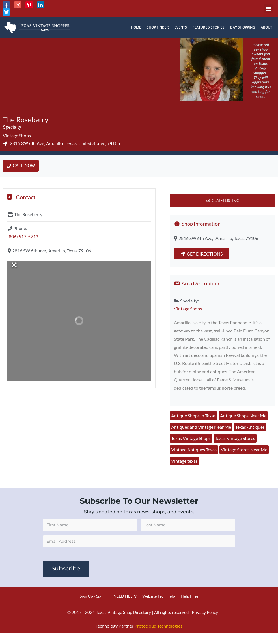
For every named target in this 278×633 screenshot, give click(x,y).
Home (136, 27)
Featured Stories (209, 27)
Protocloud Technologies (158, 626)
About (266, 27)
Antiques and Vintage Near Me (201, 427)
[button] (268, 8)
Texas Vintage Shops (191, 438)
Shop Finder (158, 27)
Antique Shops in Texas (193, 415)
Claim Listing (225, 200)
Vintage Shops (17, 135)
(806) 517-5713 (22, 236)
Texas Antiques (250, 427)
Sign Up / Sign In (94, 596)
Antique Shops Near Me (243, 415)
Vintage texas (184, 461)
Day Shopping (242, 27)
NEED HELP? (125, 596)
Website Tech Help (158, 596)
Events (180, 27)
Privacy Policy (205, 612)
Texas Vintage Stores (235, 438)
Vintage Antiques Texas (194, 449)
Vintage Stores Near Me (244, 449)
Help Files (189, 596)
